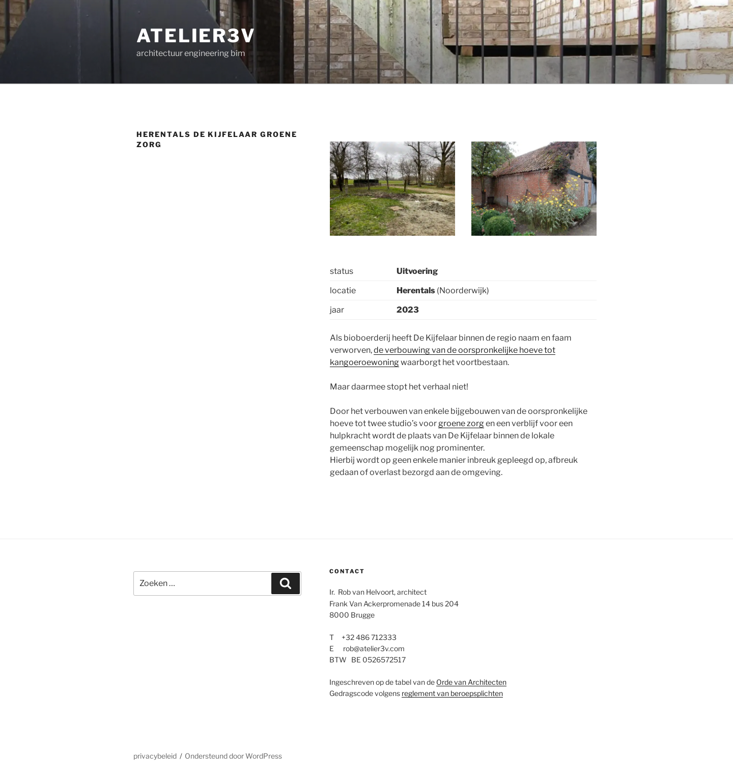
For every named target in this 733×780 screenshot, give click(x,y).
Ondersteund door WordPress (233, 755)
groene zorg (461, 423)
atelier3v (196, 35)
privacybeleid (155, 755)
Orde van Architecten (471, 682)
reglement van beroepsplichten (452, 693)
